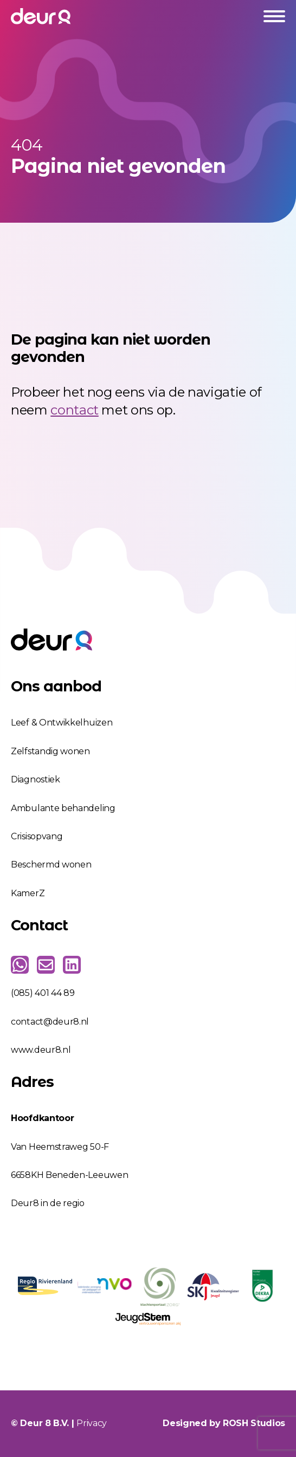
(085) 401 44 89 (43, 993)
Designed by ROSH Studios (224, 1423)
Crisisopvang (36, 836)
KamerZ (27, 893)
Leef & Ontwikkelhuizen (61, 722)
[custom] (20, 965)
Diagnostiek (35, 779)
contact (74, 410)
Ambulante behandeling (63, 808)
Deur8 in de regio (48, 1203)
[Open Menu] (274, 16)
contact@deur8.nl (50, 1021)
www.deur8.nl (40, 1050)
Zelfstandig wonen (50, 751)
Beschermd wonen (51, 864)
